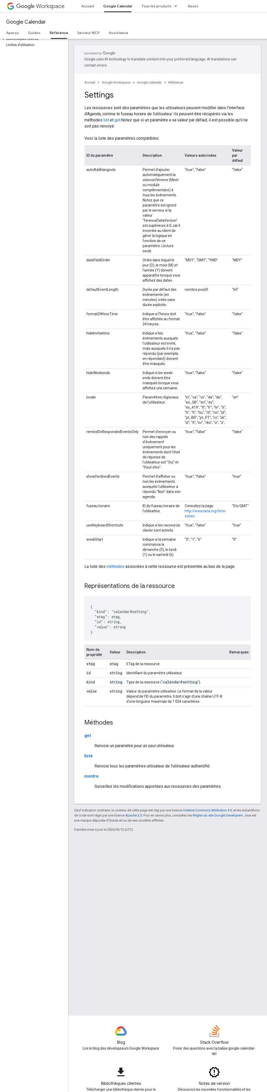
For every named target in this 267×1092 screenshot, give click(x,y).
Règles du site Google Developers (218, 815)
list (106, 120)
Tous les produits (156, 6)
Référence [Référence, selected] (59, 32)
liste (88, 755)
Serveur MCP (88, 32)
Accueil (87, 6)
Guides (34, 32)
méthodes (115, 566)
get (117, 120)
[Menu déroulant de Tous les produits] (177, 6)
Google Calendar (26, 22)
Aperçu (12, 32)
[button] (33, 39)
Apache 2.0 (133, 815)
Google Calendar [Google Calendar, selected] (117, 6)
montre (91, 776)
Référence (175, 82)
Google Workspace (116, 82)
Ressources (198, 6)
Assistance (118, 32)
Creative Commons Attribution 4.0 (207, 810)
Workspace (40, 6)
